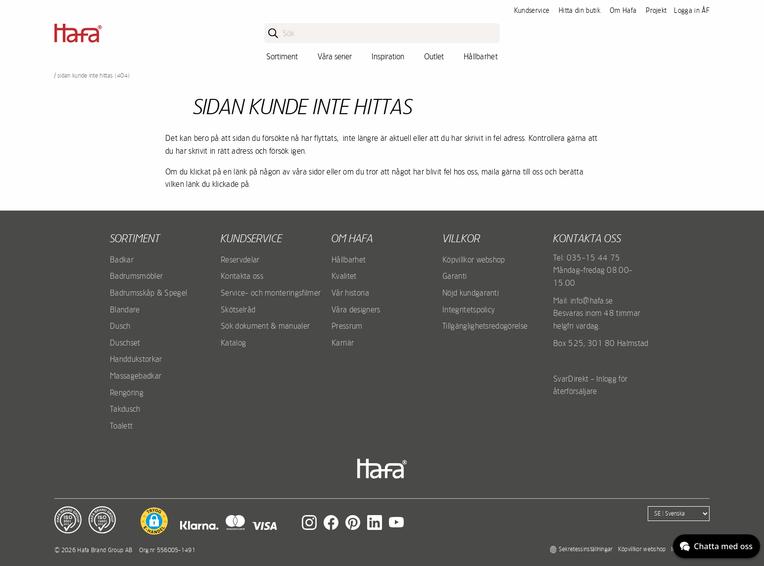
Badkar (122, 259)
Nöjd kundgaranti (470, 292)
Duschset (125, 342)
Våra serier (335, 56)
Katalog (233, 342)
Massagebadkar (135, 375)
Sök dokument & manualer (265, 325)
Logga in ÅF (692, 10)
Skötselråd (238, 309)
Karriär (343, 342)
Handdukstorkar (136, 358)
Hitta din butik (579, 10)
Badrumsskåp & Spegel (148, 292)
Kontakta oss (242, 275)
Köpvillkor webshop (473, 259)
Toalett (121, 425)
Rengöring (126, 392)
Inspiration (388, 56)
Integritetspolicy (468, 309)
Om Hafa (623, 10)
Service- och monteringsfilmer (271, 292)
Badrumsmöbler (136, 275)
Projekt (656, 10)
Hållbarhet (481, 56)
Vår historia (350, 292)
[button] (154, 521)
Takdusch (125, 408)
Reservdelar (240, 259)
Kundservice (532, 10)
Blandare (125, 309)
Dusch (120, 325)
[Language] (679, 513)
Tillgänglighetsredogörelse (484, 325)
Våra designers (356, 309)
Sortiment (282, 56)
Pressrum (347, 325)
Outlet (434, 56)
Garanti (454, 275)
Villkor (461, 238)
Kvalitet (344, 275)
